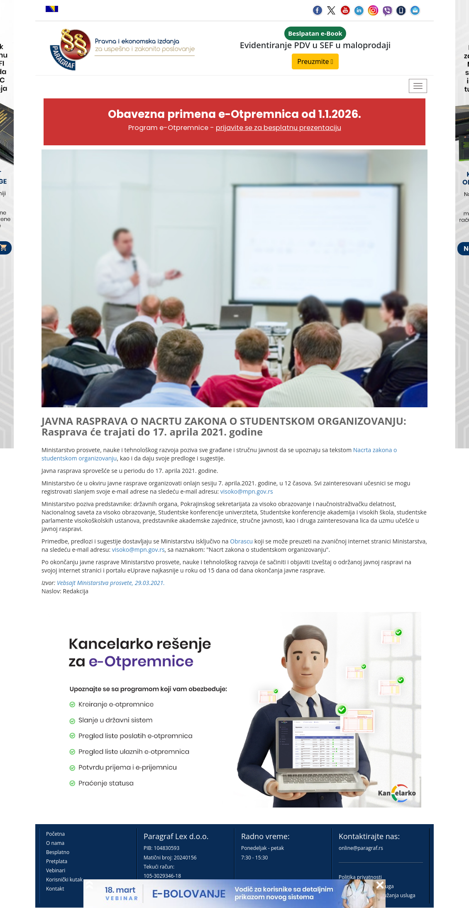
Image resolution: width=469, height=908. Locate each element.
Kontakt (55, 888)
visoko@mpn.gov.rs (246, 491)
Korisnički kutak (64, 879)
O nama (55, 843)
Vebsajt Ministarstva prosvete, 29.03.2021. (111, 583)
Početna (55, 833)
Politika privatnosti (360, 877)
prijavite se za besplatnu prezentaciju (278, 127)
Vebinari (55, 870)
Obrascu (241, 541)
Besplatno (57, 852)
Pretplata (56, 861)
